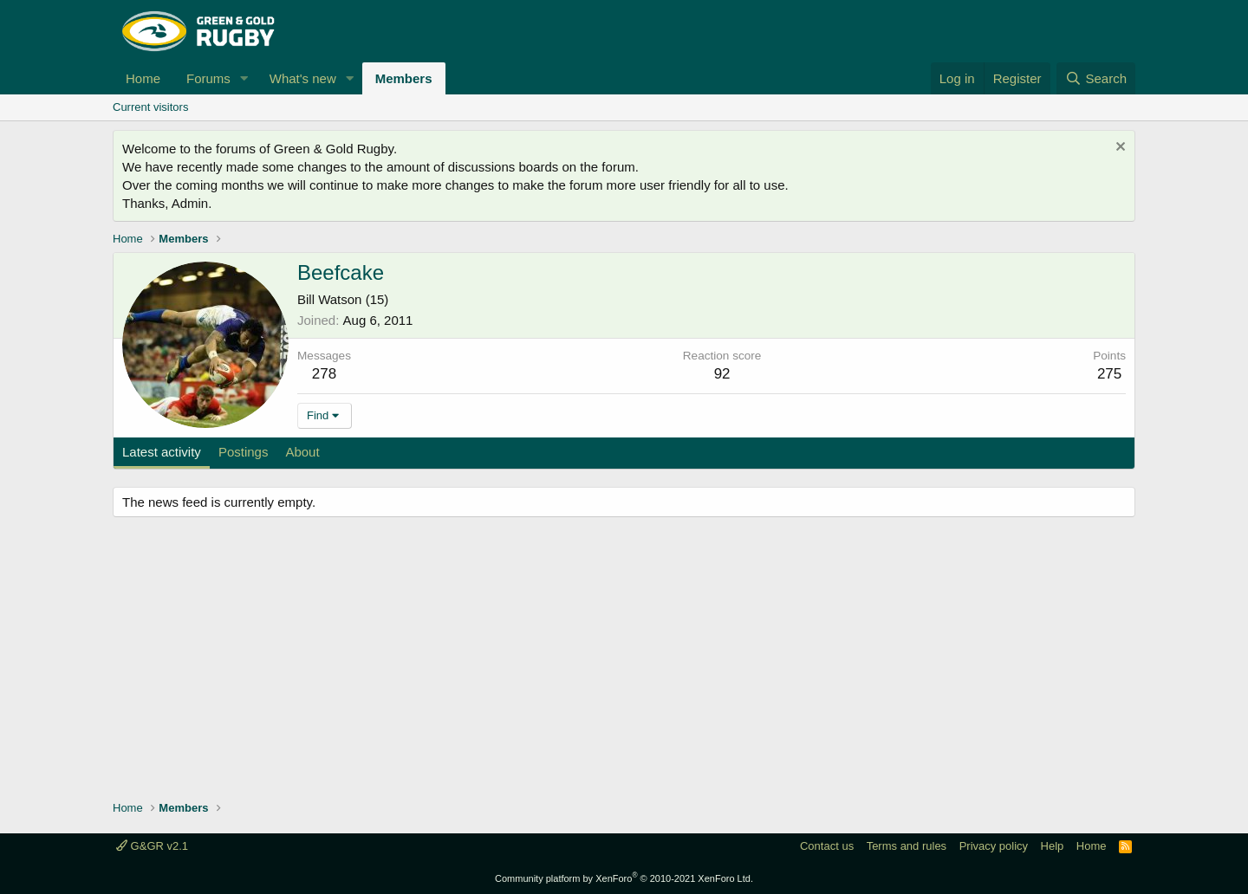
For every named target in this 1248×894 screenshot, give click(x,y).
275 (1109, 374)
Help (1052, 845)
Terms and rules (906, 845)
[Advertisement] (624, 661)
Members (403, 78)
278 (324, 374)
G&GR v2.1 (152, 845)
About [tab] (302, 451)
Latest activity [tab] (161, 451)
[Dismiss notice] (1118, 148)
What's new (303, 78)
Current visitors (150, 106)
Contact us (827, 845)
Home (143, 78)
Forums (208, 78)
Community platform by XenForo (624, 878)
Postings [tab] (243, 451)
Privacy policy (993, 845)
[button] (244, 78)
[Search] (1095, 78)
